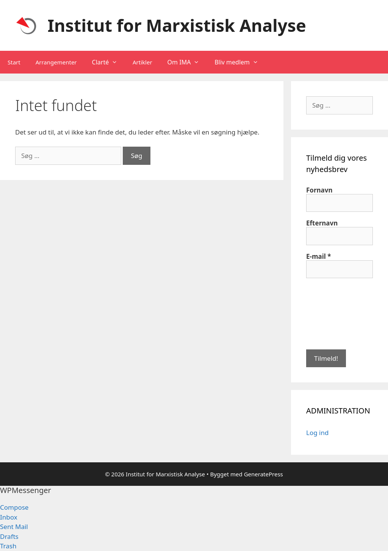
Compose (14, 507)
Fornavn (319, 190)
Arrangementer (56, 62)
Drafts (9, 536)
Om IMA (187, 62)
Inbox (8, 517)
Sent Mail (14, 526)
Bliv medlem (240, 62)
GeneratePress (263, 474)
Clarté (108, 62)
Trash (8, 546)
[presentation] (337, 313)
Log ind (317, 432)
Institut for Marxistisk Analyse (177, 25)
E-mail (318, 256)
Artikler (142, 62)
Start (14, 62)
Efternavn (322, 223)
